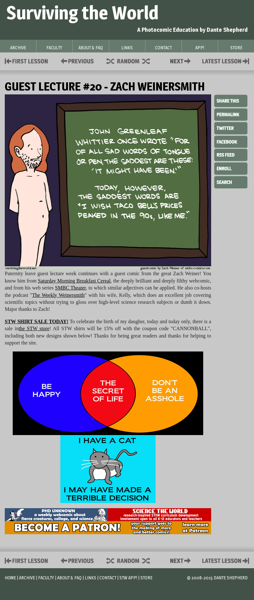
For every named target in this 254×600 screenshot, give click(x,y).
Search (231, 181)
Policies (76, 60)
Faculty (46, 577)
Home (10, 577)
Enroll (231, 167)
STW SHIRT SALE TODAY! (36, 321)
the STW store (34, 328)
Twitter (231, 127)
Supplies (132, 60)
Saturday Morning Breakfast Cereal (74, 280)
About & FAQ (69, 577)
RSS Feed (231, 154)
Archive (27, 577)
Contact (181, 60)
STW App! (128, 577)
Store (146, 577)
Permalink (231, 114)
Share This (231, 101)
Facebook (231, 141)
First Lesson (26, 60)
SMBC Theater (70, 287)
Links (90, 577)
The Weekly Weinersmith (58, 295)
